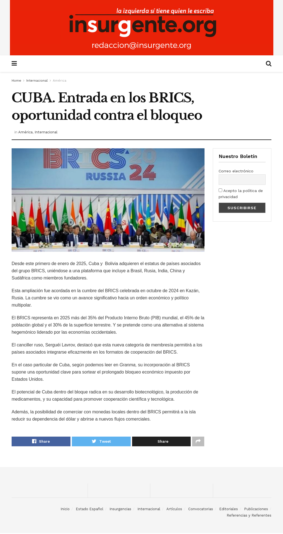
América (59, 80)
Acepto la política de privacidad (241, 193)
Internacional (37, 80)
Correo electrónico (236, 171)
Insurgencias (120, 510)
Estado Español (89, 510)
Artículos (174, 510)
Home (16, 80)
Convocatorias (200, 510)
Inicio (65, 510)
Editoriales (228, 510)
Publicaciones (256, 510)
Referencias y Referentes (249, 516)
